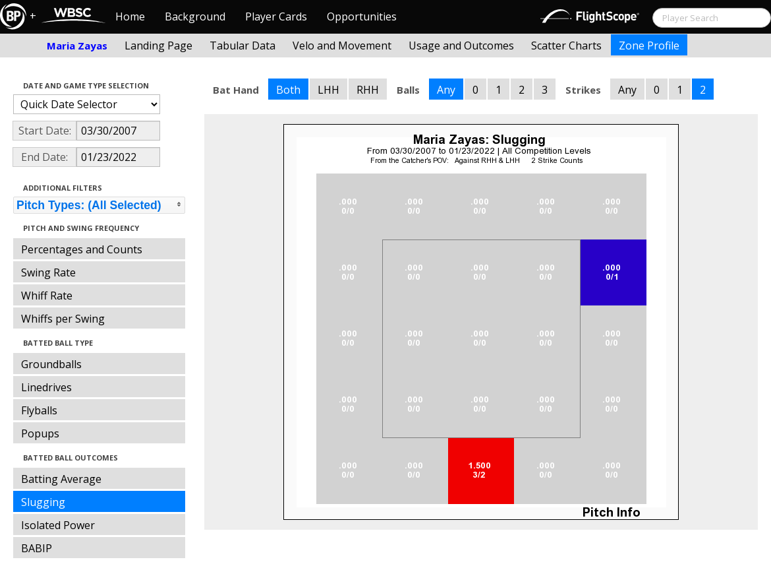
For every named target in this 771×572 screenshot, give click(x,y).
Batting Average (61, 479)
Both (288, 89)
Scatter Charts (566, 45)
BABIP (36, 548)
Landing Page (158, 45)
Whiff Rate (46, 295)
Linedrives (46, 387)
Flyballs (39, 410)
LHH (328, 89)
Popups (40, 433)
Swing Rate (48, 272)
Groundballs (51, 364)
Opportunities (362, 16)
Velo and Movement (342, 45)
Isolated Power (58, 525)
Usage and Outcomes (461, 45)
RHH (368, 89)
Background (195, 16)
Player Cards (276, 16)
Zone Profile (649, 45)
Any (446, 89)
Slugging (43, 502)
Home (130, 16)
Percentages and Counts (81, 249)
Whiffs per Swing (63, 318)
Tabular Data (242, 45)
